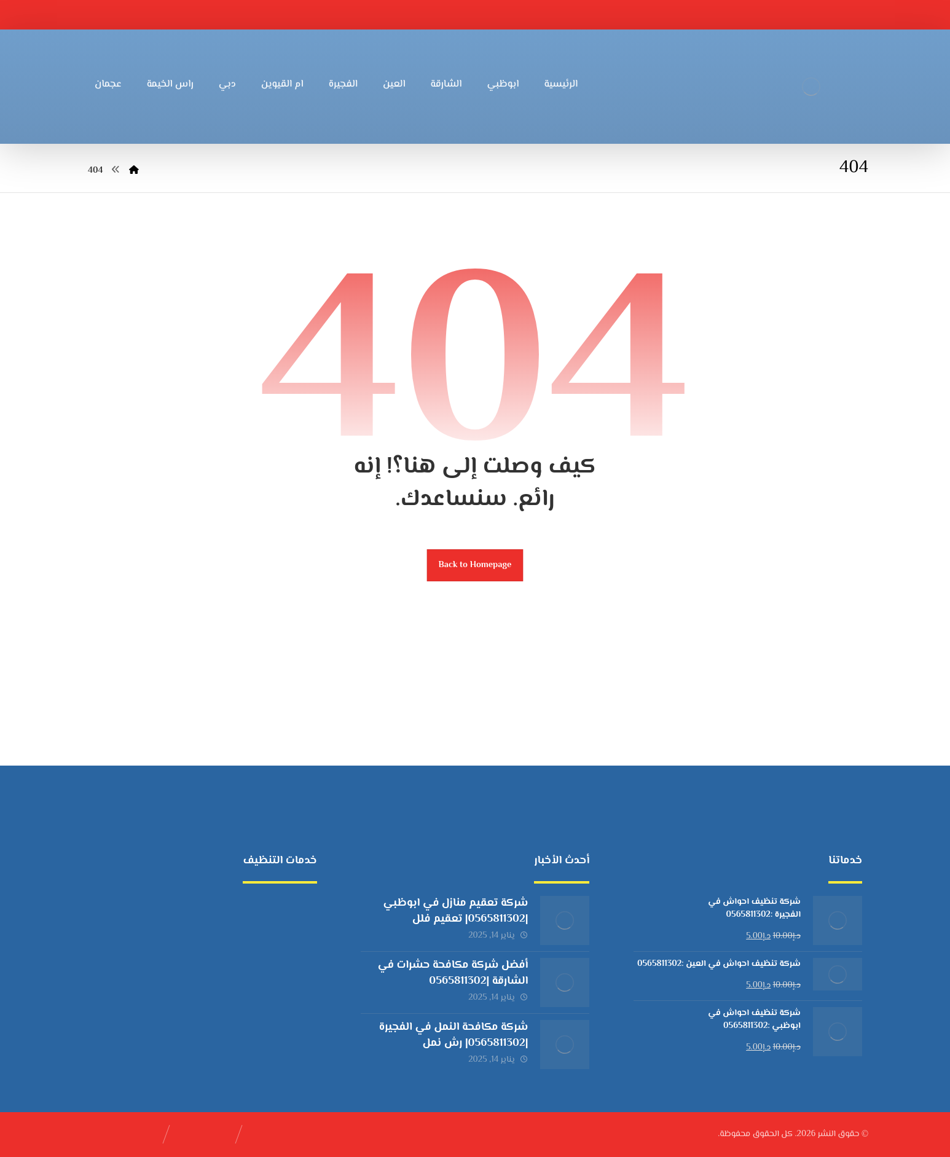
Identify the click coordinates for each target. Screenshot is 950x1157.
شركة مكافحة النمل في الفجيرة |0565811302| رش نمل (453, 1035)
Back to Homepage (475, 565)
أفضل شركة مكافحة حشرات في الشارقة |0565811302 (453, 973)
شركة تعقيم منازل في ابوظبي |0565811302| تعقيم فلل (455, 911)
